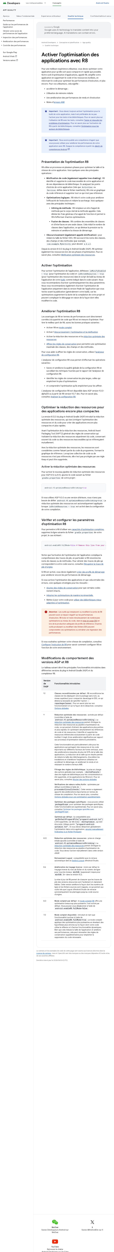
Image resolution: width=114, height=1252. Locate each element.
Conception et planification (69, 42)
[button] (16, 37)
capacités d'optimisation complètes (88, 529)
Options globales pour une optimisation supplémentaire (77, 797)
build (63, 280)
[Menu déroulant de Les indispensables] (46, 3)
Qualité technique (51, 45)
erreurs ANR (59, 102)
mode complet (65, 327)
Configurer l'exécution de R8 (54, 644)
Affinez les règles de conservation (61, 344)
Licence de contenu (43, 953)
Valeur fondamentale (25, 16)
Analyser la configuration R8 (63, 397)
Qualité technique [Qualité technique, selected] (75, 16)
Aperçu (6, 16)
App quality (9, 10)
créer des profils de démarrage (91, 572)
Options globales (62, 708)
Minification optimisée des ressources (78, 255)
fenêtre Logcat (78, 861)
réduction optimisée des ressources (69, 722)
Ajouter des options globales (84, 779)
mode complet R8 (87, 901)
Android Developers (48, 42)
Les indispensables (34, 3)
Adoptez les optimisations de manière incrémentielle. (69, 595)
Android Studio (102, 3)
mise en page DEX (90, 621)
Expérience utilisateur (51, 16)
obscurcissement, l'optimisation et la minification (76, 332)
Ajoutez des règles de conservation (62, 588)
